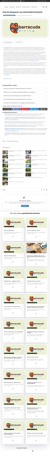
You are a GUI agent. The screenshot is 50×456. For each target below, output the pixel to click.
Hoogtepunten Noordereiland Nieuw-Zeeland (14, 130)
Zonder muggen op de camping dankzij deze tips (12, 436)
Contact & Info (34, 9)
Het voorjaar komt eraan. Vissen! (12, 308)
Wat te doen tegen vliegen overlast (12, 116)
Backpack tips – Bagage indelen (12, 283)
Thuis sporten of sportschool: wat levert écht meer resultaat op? (16, 162)
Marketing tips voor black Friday (12, 384)
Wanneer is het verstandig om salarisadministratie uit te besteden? (25, 94)
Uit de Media (12, 9)
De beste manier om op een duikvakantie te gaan (34, 411)
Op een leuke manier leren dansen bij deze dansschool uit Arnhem (36, 309)
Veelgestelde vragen (19, 44)
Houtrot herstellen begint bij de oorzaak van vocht (34, 179)
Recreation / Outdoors (9, 17)
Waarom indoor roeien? (10, 258)
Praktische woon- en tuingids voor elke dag (16, 184)
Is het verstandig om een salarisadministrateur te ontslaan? (25, 101)
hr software (34, 65)
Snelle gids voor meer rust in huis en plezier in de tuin (16, 180)
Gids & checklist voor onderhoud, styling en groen (16, 167)
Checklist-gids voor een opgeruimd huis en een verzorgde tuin (16, 176)
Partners (6, 9)
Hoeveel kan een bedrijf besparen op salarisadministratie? (25, 98)
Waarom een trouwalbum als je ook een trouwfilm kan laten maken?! (13, 360)
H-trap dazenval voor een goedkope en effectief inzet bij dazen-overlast (20, 119)
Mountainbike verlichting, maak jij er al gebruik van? (16, 135)
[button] (43, 9)
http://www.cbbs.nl (7, 81)
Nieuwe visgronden (9, 232)
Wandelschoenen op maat (33, 283)
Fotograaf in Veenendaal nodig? (12, 410)
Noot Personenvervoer (32, 359)
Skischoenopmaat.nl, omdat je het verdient (35, 335)
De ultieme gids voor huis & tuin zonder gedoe (15, 171)
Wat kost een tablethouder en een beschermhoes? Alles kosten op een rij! (36, 259)
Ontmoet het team (26, 9)
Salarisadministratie (7, 49)
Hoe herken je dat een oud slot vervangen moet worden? (16, 153)
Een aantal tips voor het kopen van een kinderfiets (15, 127)
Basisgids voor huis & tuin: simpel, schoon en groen (39, 176)
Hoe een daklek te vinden (33, 232)
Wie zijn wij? (18, 9)
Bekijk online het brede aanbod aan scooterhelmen (16, 124)
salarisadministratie (14, 143)
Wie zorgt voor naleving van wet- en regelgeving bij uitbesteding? (25, 105)
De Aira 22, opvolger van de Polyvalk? (13, 334)
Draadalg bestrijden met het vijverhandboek (34, 385)
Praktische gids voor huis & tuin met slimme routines (39, 162)
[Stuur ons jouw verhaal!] (25, 199)
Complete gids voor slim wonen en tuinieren (39, 170)
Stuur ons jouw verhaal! (25, 203)
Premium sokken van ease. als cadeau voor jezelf (39, 153)
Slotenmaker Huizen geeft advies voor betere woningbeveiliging (39, 158)
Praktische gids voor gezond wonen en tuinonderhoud (15, 158)
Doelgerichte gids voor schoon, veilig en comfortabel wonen (38, 167)
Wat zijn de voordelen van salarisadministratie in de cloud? (25, 91)
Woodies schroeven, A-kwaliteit (35, 435)
